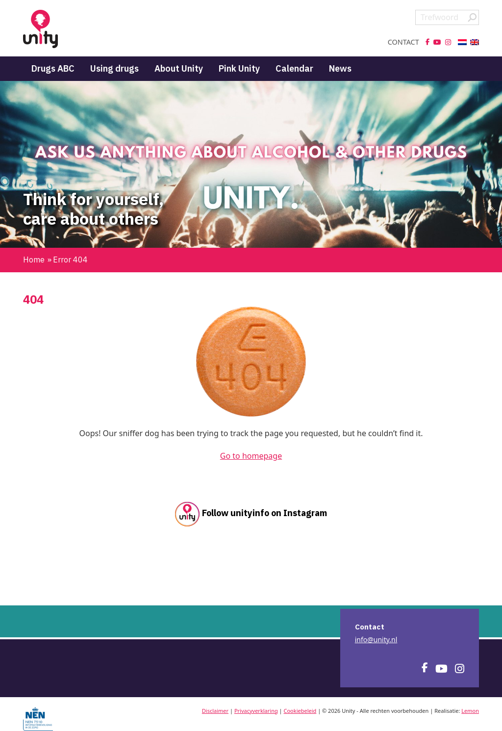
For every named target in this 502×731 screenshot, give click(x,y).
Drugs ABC (53, 68)
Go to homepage (251, 455)
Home (34, 259)
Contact (403, 42)
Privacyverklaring (256, 710)
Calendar (294, 68)
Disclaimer (215, 710)
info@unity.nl (376, 639)
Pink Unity (239, 68)
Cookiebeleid (300, 710)
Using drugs (114, 68)
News (340, 68)
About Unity (178, 68)
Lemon (470, 710)
